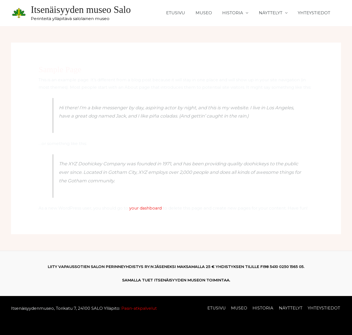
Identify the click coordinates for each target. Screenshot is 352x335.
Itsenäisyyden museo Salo (81, 9)
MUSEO (211, 12)
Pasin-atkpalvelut (139, 308)
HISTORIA (237, 12)
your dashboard (145, 208)
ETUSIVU (184, 12)
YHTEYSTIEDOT (315, 12)
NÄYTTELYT (273, 12)
